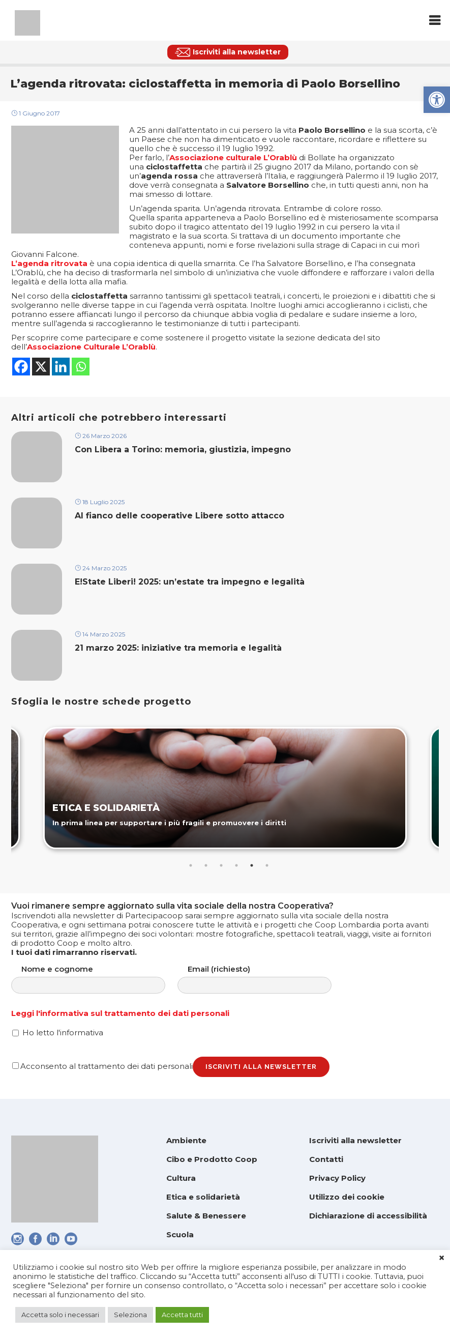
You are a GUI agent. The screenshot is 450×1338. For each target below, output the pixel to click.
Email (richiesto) (265, 979)
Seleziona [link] (130, 1315)
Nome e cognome (98, 979)
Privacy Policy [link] (337, 1178)
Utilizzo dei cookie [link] (346, 1197)
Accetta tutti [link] (182, 1315)
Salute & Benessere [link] (206, 1215)
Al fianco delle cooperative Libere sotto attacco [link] (179, 515)
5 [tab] (252, 865)
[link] (437, 99)
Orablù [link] (142, 347)
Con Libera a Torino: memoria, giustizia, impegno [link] (183, 449)
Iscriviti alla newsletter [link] (355, 1140)
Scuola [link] (180, 1234)
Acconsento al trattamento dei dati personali (102, 1066)
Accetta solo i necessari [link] (60, 1315)
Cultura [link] (181, 1178)
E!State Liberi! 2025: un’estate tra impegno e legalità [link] (190, 582)
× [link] (441, 1258)
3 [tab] (221, 865)
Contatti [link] (326, 1159)
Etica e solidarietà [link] (203, 1197)
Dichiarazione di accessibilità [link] (368, 1215)
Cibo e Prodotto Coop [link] (211, 1159)
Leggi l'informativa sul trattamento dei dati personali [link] (120, 1013)
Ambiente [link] (186, 1140)
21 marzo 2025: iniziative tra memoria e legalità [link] (179, 648)
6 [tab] (267, 865)
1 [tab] (191, 865)
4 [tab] (236, 865)
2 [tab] (206, 865)
